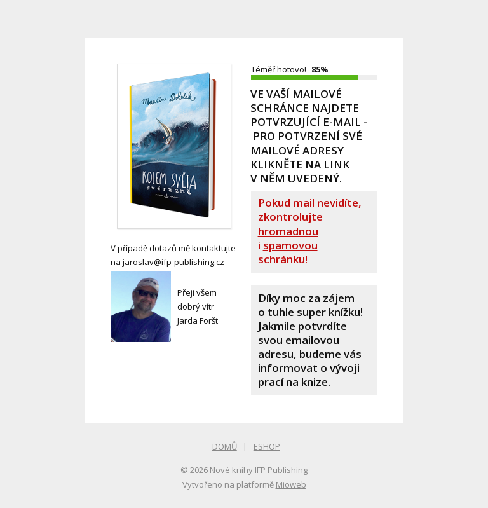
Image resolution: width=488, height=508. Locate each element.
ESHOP (267, 446)
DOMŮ (224, 446)
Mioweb (291, 484)
